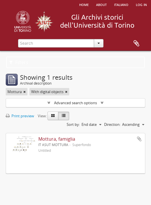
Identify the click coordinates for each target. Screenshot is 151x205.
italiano (121, 4)
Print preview (20, 115)
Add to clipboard (139, 139)
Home (84, 4)
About (101, 4)
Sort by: (73, 124)
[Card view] (52, 116)
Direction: (112, 124)
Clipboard (136, 43)
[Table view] (63, 116)
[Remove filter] (24, 92)
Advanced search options (75, 102)
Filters (18, 62)
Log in (141, 4)
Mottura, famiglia (56, 139)
